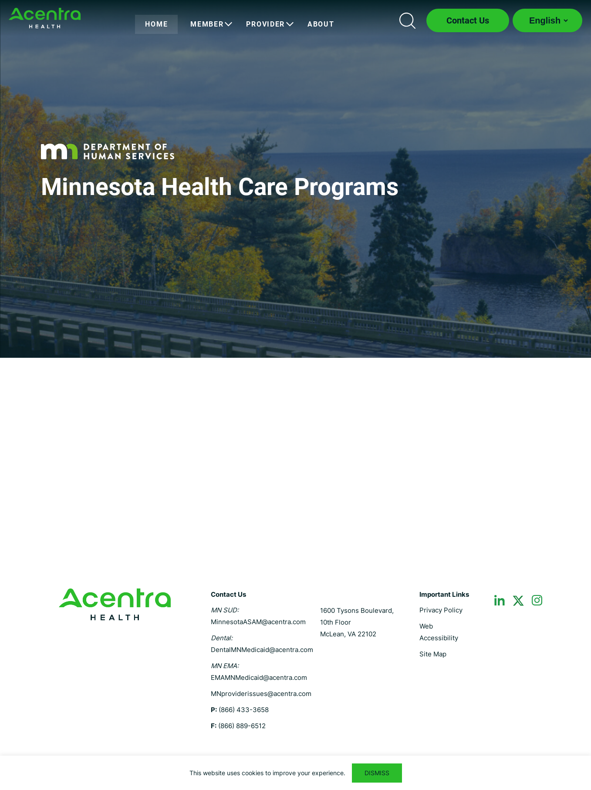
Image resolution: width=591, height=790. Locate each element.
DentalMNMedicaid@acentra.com (262, 649)
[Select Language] (547, 20)
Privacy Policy (441, 610)
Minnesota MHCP (45, 18)
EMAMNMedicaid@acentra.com (259, 677)
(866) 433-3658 (244, 710)
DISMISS (377, 773)
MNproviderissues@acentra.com (261, 693)
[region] (295, 773)
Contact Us (467, 20)
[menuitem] (156, 24)
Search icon (407, 20)
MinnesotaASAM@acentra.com (258, 622)
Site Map (432, 654)
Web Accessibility (438, 632)
